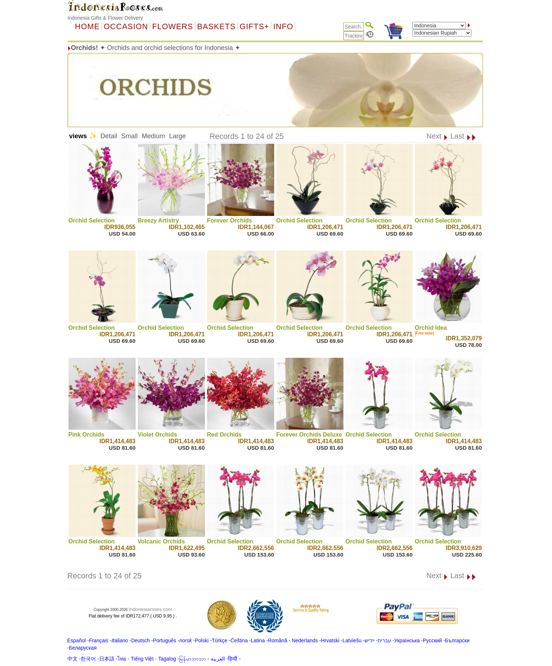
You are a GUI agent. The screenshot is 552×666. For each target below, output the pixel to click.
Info (283, 26)
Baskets (216, 26)
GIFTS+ (254, 26)
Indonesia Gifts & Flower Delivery (105, 18)
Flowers (172, 26)
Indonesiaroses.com (150, 609)
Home (87, 26)
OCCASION (126, 26)
